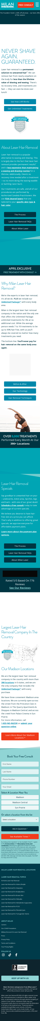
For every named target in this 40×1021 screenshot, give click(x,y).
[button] (37, 4)
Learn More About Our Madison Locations (20, 736)
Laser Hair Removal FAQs (20, 221)
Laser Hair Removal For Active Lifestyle (13, 884)
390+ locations (20, 443)
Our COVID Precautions (8, 928)
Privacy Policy (10, 844)
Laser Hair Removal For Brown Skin (12, 895)
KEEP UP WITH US (20, 978)
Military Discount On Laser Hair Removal (13, 932)
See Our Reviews (20, 588)
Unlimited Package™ (11, 302)
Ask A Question (20, 828)
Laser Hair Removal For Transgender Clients (15, 914)
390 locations (7, 682)
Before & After (20, 384)
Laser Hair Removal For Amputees (12, 888)
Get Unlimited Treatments (20, 108)
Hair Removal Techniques (20, 398)
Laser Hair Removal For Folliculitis (11, 899)
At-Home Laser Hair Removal (10, 881)
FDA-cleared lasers (14, 198)
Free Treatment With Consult (20, 272)
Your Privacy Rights (7, 947)
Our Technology (20, 391)
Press (3, 936)
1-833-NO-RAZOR (9, 723)
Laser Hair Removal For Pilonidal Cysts (13, 910)
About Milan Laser (20, 228)
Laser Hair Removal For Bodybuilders (13, 892)
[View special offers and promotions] (20, 17)
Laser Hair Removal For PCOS (10, 906)
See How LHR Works (20, 101)
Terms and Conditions (8, 943)
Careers (3, 925)
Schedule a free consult (12, 505)
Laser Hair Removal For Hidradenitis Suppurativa (16, 903)
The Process (20, 214)
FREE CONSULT (25, 5)
